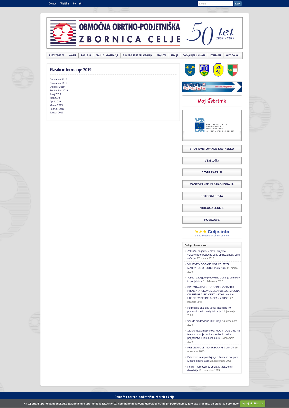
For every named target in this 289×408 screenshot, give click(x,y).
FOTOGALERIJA (212, 196)
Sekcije (174, 55)
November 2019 (58, 83)
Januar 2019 (57, 112)
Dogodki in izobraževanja (137, 55)
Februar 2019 (57, 109)
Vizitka (64, 3)
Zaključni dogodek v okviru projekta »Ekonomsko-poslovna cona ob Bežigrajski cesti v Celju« (213, 255)
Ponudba (86, 55)
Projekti (161, 55)
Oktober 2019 (57, 86)
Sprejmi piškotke (252, 403)
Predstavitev (56, 55)
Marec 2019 (56, 105)
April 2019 (55, 101)
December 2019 (58, 79)
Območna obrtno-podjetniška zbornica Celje (144, 397)
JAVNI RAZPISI (212, 172)
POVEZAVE (212, 219)
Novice (72, 55)
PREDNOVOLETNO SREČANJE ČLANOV (210, 347)
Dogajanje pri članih (194, 55)
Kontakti (78, 3)
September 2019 (59, 90)
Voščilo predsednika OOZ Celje (204, 321)
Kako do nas (233, 55)
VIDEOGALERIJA (211, 208)
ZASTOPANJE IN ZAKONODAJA (212, 184)
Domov (52, 3)
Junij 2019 (55, 94)
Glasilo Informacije (107, 55)
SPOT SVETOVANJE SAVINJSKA (212, 148)
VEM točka (212, 160)
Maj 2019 (55, 97)
